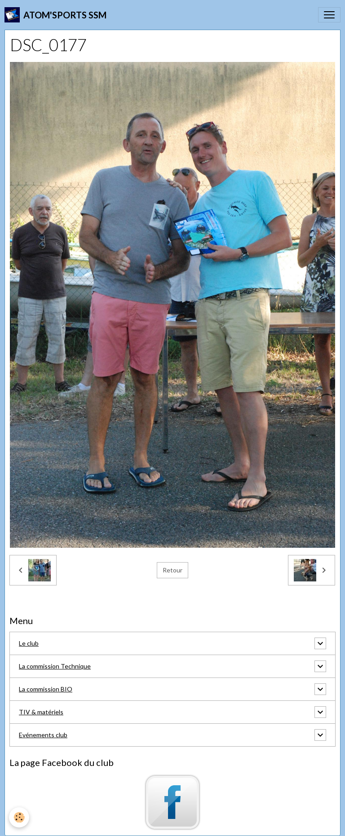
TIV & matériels (41, 712)
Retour (172, 570)
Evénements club (43, 735)
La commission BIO (45, 689)
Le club (29, 643)
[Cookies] (19, 817)
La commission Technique (55, 666)
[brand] (55, 14)
